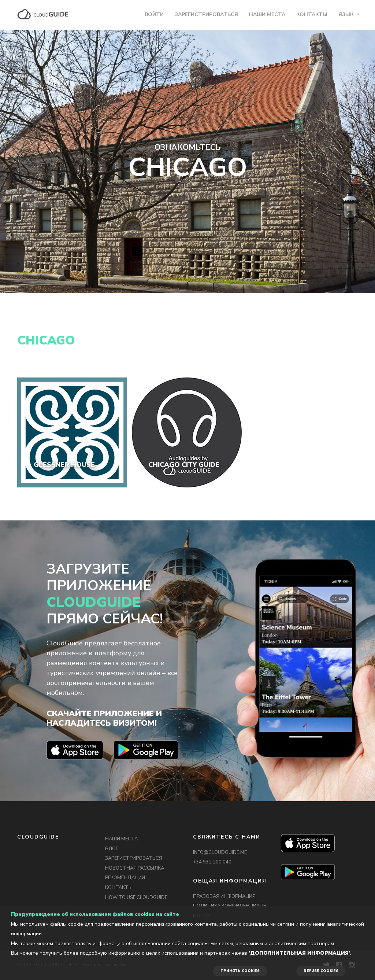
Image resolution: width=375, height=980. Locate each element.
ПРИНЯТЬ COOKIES (240, 970)
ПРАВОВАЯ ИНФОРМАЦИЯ (224, 896)
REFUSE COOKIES (321, 970)
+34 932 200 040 (212, 862)
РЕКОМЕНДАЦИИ (125, 877)
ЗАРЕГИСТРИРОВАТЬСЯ (206, 14)
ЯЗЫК (345, 14)
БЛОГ (111, 848)
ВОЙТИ (154, 14)
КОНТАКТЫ (311, 14)
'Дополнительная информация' (299, 953)
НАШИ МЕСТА (267, 14)
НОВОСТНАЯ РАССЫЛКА (134, 868)
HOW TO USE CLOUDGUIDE (136, 897)
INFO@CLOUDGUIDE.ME (220, 852)
